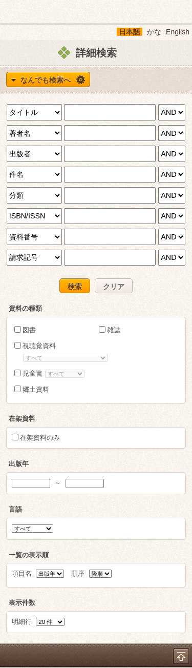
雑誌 (113, 330)
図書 (29, 330)
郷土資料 (36, 389)
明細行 (38, 621)
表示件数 (22, 602)
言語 (15, 509)
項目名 (38, 573)
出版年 (19, 464)
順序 (91, 573)
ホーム (10, 12)
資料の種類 (25, 308)
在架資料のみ (40, 437)
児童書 (32, 373)
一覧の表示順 (29, 555)
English (177, 32)
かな (154, 32)
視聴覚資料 (39, 346)
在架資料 (22, 418)
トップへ (181, 656)
